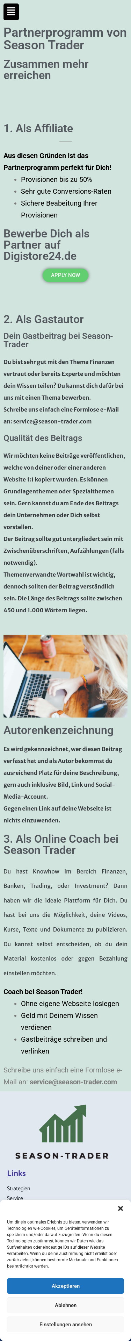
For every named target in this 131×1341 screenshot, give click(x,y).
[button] (120, 1208)
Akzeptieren (66, 1286)
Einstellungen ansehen (65, 1324)
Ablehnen (66, 1305)
